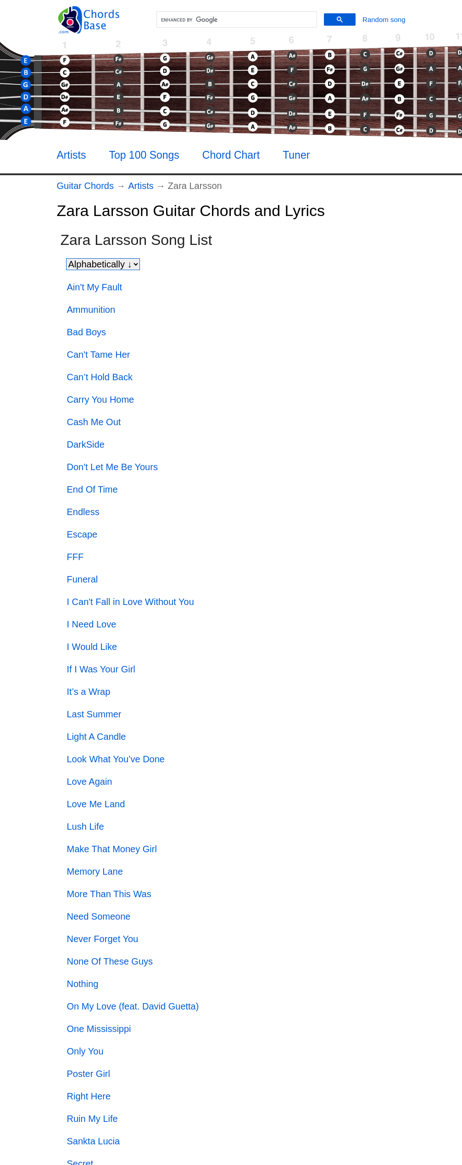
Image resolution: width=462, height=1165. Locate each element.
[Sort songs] (103, 264)
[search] (235, 20)
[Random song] (383, 19)
